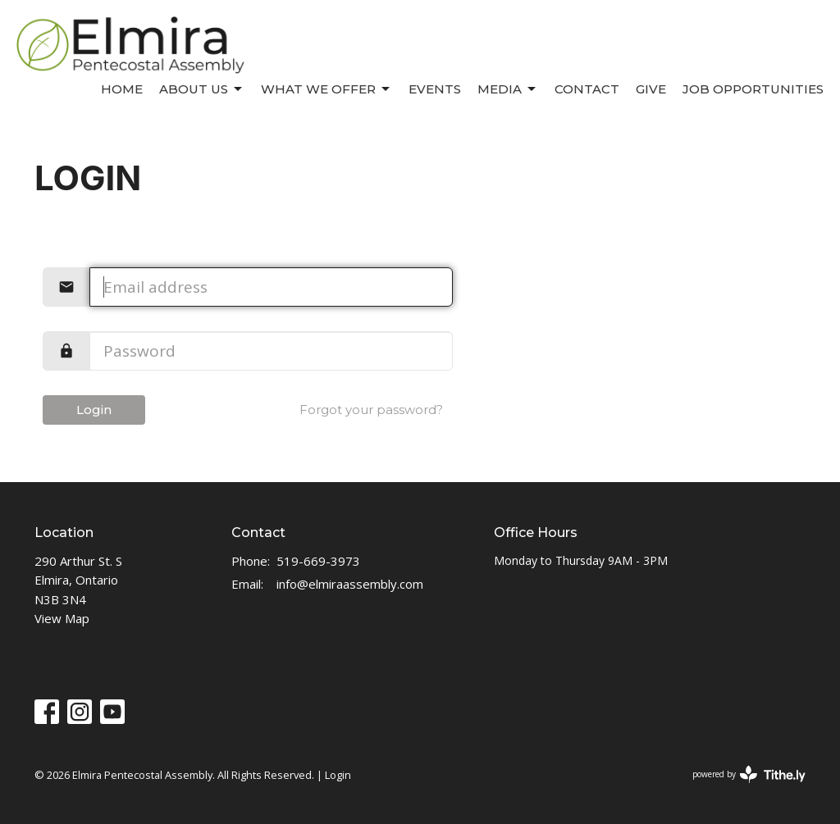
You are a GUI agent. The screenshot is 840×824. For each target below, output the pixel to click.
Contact (587, 89)
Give (651, 89)
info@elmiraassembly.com (349, 584)
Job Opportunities (753, 89)
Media (507, 89)
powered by (749, 774)
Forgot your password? (371, 409)
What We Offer (326, 89)
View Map (61, 618)
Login (94, 409)
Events (435, 89)
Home (122, 89)
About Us (201, 89)
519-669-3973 (318, 561)
